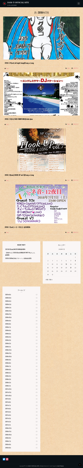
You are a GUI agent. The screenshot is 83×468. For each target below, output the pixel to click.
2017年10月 (8, 396)
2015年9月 (8, 444)
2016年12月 (8, 428)
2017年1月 (8, 425)
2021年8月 (8, 295)
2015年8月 (8, 448)
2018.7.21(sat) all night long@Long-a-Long (19, 63)
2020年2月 (8, 308)
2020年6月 (8, 301)
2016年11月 (8, 431)
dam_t (7, 68)
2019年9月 (8, 321)
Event (68, 68)
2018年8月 (8, 363)
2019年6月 (8, 330)
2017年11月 (8, 392)
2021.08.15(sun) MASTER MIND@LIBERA (15, 249)
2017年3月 (8, 418)
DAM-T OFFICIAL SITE (18, 2)
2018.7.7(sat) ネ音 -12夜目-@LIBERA (17, 227)
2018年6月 (8, 369)
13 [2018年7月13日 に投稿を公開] (66, 264)
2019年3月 (8, 340)
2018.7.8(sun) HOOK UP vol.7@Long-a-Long (19, 175)
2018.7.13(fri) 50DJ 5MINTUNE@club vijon (19, 119)
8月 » (50, 280)
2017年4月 (8, 415)
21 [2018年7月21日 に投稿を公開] (70, 268)
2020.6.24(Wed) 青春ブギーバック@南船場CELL (18, 258)
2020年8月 (8, 298)
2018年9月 (8, 360)
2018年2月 (8, 383)
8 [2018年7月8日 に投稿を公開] (75, 261)
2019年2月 (8, 343)
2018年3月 (8, 379)
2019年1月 (8, 347)
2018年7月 (8, 366)
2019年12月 (8, 311)
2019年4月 (8, 337)
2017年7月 (8, 405)
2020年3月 (8, 304)
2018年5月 (8, 373)
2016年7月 (8, 441)
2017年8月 (8, 402)
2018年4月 (8, 376)
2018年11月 (8, 353)
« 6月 (47, 280)
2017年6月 (8, 409)
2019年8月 (8, 324)
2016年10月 (8, 435)
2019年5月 (8, 334)
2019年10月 (8, 317)
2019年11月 (8, 314)
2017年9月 (8, 399)
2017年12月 (8, 389)
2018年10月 (8, 356)
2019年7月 (8, 327)
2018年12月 (8, 350)
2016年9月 (8, 438)
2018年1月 (8, 386)
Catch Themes (60, 466)
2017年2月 (8, 422)
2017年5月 (8, 412)
